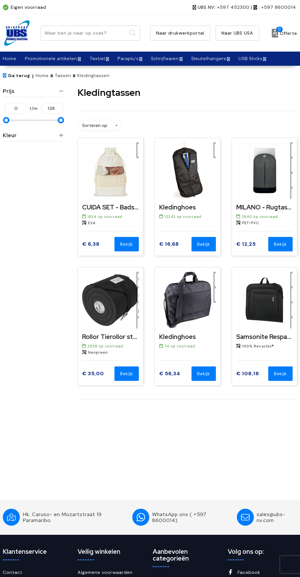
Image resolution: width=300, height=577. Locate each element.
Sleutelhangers (208, 58)
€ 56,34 (169, 371)
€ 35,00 (93, 371)
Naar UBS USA (237, 33)
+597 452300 (233, 7)
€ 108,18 (247, 371)
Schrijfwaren (165, 58)
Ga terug (19, 76)
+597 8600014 (278, 7)
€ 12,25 (246, 242)
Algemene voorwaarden (105, 572)
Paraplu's (128, 58)
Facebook (244, 572)
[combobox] (84, 33)
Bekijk (126, 242)
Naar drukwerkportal (180, 33)
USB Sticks (250, 58)
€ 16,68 (169, 242)
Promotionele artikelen (51, 58)
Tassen (63, 76)
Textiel (97, 58)
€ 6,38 (91, 242)
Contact (12, 572)
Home (42, 76)
